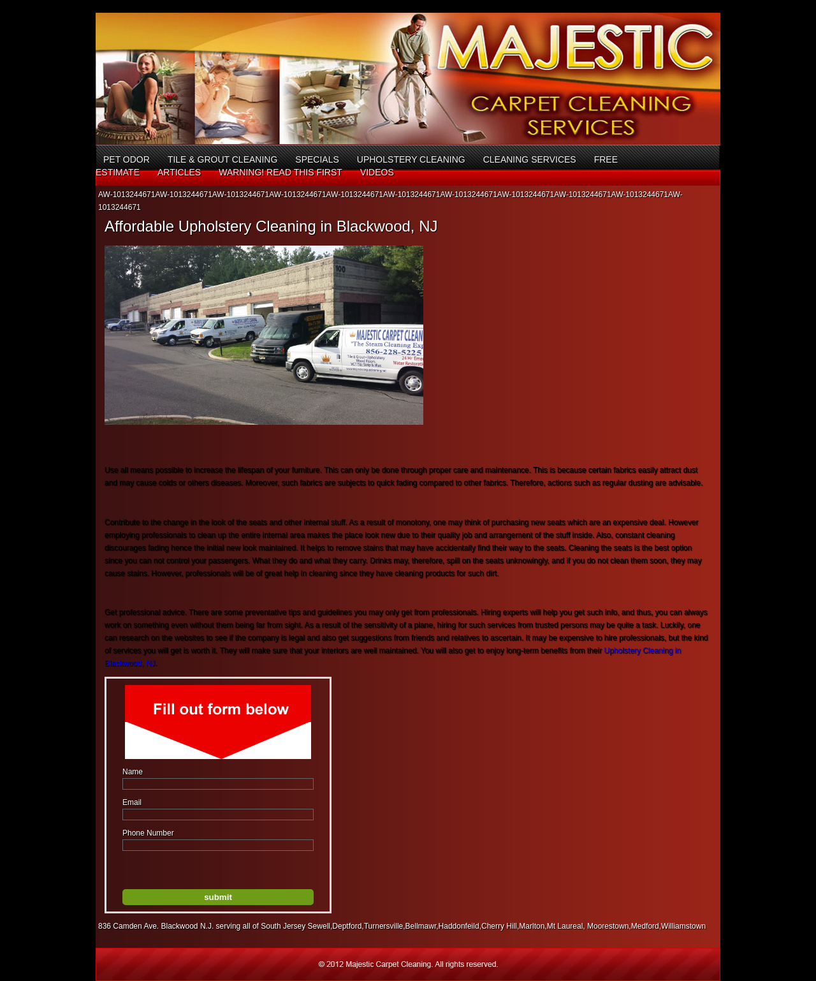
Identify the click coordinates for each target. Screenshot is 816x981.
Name (132, 771)
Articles (179, 172)
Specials (317, 159)
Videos (377, 172)
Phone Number (148, 833)
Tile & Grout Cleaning (222, 159)
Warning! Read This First (280, 172)
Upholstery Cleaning (411, 159)
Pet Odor (126, 159)
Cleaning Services (529, 159)
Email (132, 802)
